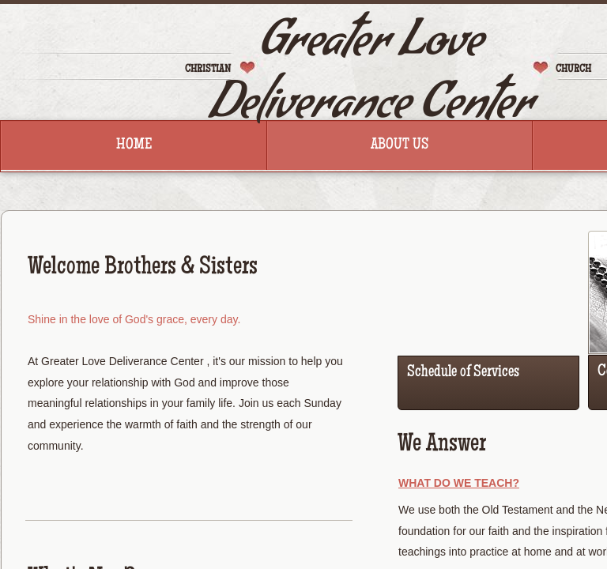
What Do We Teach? (458, 483)
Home (134, 145)
